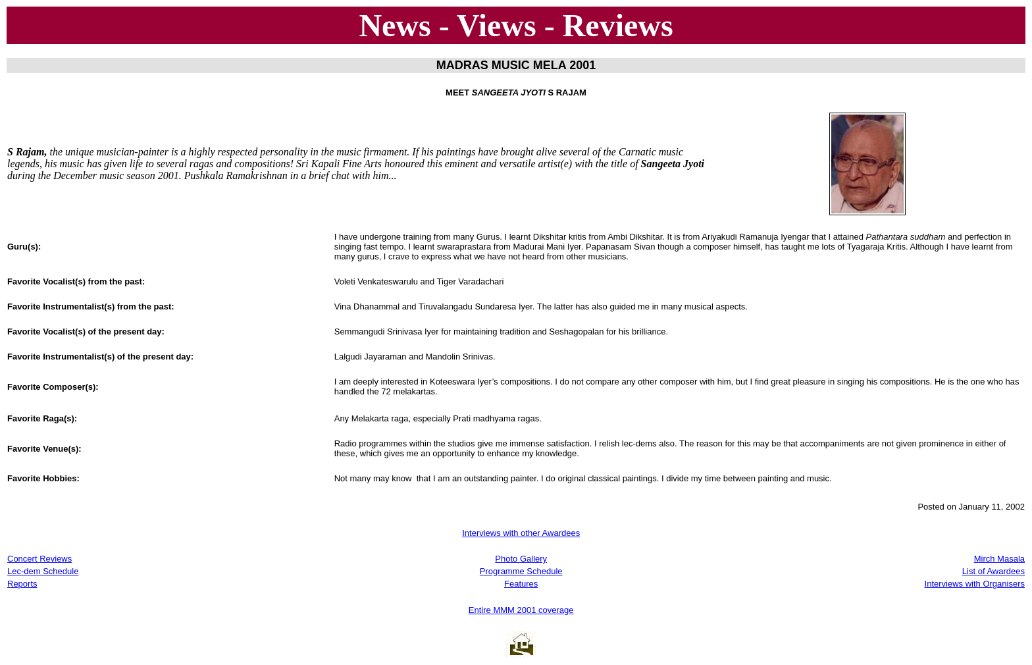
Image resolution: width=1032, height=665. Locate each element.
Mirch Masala (999, 559)
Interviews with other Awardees (521, 533)
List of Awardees (993, 571)
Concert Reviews (39, 559)
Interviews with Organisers (975, 584)
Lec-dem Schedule (42, 571)
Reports (22, 584)
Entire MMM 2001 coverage (521, 610)
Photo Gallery (521, 559)
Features (521, 584)
